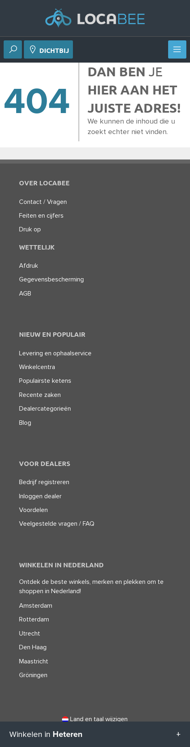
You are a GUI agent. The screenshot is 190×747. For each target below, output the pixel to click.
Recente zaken (40, 395)
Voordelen (33, 510)
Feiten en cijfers (41, 215)
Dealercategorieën (45, 408)
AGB (25, 293)
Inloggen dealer (40, 496)
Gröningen (33, 675)
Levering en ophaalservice (55, 353)
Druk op (30, 229)
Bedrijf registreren (44, 482)
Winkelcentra (37, 367)
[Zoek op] (13, 50)
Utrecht (29, 633)
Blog (25, 423)
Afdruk (28, 265)
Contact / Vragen (43, 202)
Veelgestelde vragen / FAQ (56, 523)
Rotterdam (34, 619)
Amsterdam (35, 605)
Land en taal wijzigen (95, 719)
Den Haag (33, 647)
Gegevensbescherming (51, 279)
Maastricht (33, 661)
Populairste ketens (45, 381)
